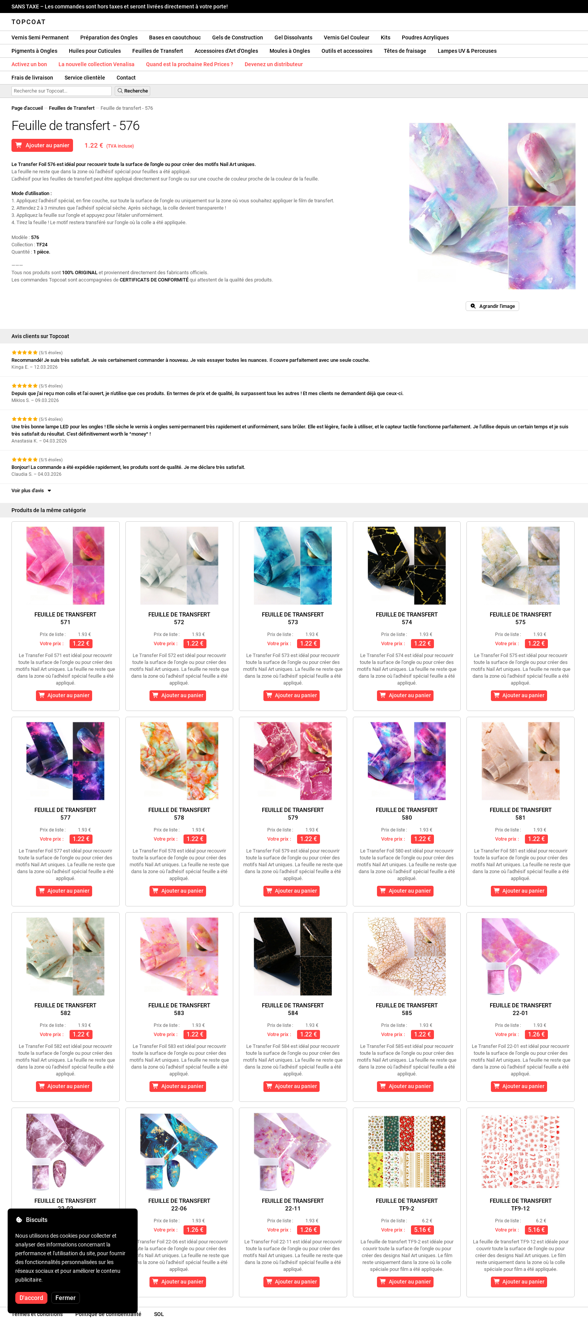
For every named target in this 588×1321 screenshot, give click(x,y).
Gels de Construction (237, 37)
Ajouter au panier (42, 145)
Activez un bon (29, 64)
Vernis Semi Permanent (40, 37)
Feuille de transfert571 (65, 618)
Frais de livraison (32, 78)
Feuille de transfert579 (293, 814)
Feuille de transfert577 (65, 814)
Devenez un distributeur (274, 64)
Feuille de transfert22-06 (179, 1204)
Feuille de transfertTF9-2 (407, 1204)
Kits (385, 37)
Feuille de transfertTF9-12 (521, 1204)
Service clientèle (85, 78)
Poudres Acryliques (425, 37)
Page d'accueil (27, 108)
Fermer (65, 1297)
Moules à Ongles (290, 51)
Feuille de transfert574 (407, 618)
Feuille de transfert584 (293, 1009)
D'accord (31, 1297)
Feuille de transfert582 (65, 1009)
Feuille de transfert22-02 (65, 1204)
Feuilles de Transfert (157, 51)
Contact (126, 78)
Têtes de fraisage (405, 51)
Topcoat (28, 22)
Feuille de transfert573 (293, 618)
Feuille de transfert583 (179, 1009)
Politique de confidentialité (108, 1314)
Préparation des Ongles (109, 37)
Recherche (132, 91)
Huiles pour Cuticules (95, 51)
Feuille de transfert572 (179, 618)
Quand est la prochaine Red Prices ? (189, 64)
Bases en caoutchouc (175, 37)
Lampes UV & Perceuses (467, 51)
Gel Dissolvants (293, 37)
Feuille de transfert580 (407, 814)
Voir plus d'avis (31, 490)
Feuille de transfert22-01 (521, 1009)
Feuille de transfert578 (179, 814)
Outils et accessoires (347, 51)
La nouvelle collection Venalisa (96, 64)
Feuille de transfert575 (521, 618)
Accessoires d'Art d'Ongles (226, 51)
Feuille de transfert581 (521, 814)
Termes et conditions (37, 1314)
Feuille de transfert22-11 (293, 1204)
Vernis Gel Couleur (346, 37)
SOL (159, 1314)
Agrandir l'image (492, 306)
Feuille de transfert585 (407, 1009)
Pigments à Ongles (34, 51)
